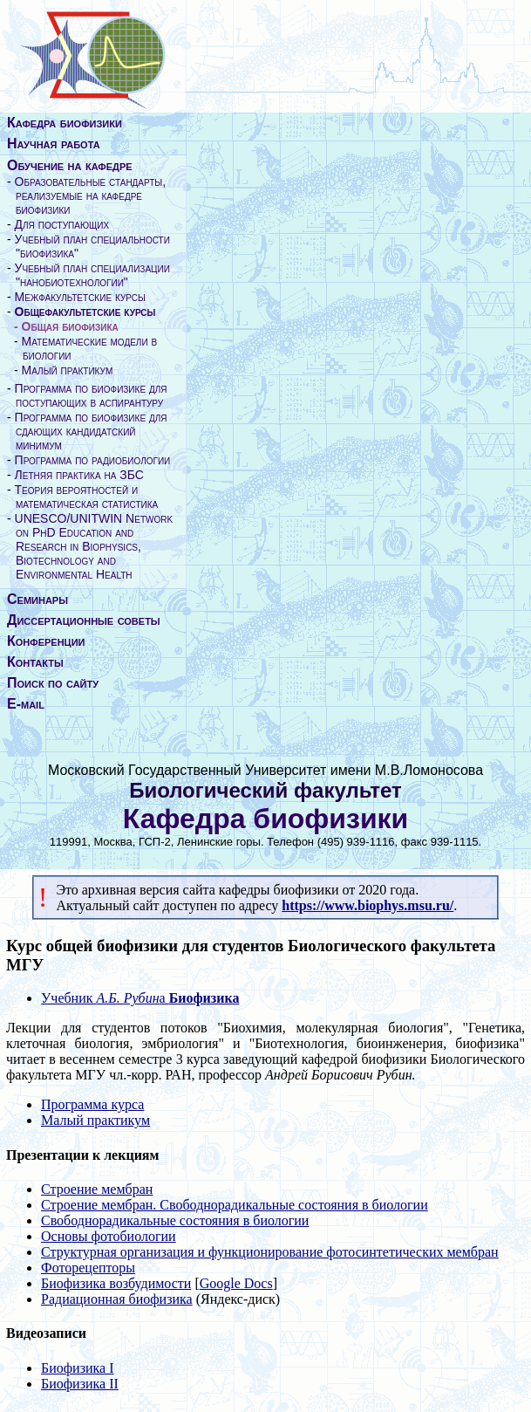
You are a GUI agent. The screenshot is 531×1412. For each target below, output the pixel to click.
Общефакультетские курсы (85, 312)
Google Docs (236, 1283)
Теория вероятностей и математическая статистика (87, 497)
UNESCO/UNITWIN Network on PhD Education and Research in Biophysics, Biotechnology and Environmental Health (94, 546)
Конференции (46, 641)
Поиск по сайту (53, 682)
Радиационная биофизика (117, 1299)
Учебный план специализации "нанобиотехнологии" (92, 275)
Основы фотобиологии (108, 1236)
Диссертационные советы (83, 620)
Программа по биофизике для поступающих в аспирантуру (91, 395)
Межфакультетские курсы (80, 297)
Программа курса (92, 1104)
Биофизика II (80, 1383)
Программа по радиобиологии (93, 460)
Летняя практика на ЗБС (79, 475)
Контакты (35, 662)
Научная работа (53, 143)
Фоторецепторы (88, 1267)
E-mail (25, 703)
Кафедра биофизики (64, 122)
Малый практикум (67, 370)
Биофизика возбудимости (116, 1283)
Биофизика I (77, 1368)
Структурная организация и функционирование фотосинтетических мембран (270, 1251)
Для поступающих (62, 224)
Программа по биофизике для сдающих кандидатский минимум (91, 431)
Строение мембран (97, 1189)
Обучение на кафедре (70, 165)
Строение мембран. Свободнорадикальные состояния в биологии (234, 1204)
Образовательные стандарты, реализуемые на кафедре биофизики (91, 195)
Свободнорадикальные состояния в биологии (175, 1220)
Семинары (37, 599)
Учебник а (140, 997)
